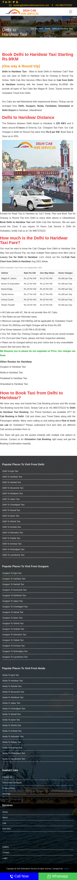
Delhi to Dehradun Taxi (12, 532)
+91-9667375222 (62, 5)
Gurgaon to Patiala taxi (12, 640)
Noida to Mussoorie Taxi (13, 692)
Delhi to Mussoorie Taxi (12, 488)
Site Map (6, 794)
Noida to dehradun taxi (13, 736)
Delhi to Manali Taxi (11, 510)
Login (4, 858)
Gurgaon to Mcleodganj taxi (15, 651)
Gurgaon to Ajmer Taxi (12, 618)
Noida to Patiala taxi (11, 742)
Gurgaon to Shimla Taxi (12, 623)
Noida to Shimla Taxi (11, 725)
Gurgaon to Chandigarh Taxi (15, 606)
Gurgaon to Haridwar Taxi (13, 579)
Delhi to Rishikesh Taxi (12, 493)
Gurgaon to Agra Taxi (11, 573)
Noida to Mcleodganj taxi (13, 753)
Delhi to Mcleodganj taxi (13, 549)
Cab (4, 823)
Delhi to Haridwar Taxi (62, 28)
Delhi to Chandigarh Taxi (13, 505)
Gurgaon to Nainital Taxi (13, 584)
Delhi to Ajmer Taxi (10, 516)
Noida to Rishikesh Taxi (12, 697)
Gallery (5, 847)
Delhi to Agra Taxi (10, 471)
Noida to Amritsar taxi (12, 748)
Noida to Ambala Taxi (11, 731)
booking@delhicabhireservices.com (29, 5)
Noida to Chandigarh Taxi (13, 708)
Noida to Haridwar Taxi (12, 681)
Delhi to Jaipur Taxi (11, 499)
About (5, 817)
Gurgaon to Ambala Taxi (13, 629)
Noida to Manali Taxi (11, 714)
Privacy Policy (8, 788)
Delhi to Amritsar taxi (11, 544)
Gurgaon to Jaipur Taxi (12, 601)
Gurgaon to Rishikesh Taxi (14, 595)
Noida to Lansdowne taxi (13, 759)
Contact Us (7, 777)
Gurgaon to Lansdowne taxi (15, 657)
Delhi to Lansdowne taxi (13, 555)
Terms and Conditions (12, 782)
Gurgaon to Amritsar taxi (13, 646)
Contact (5, 852)
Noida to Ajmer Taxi (11, 720)
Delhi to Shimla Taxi (11, 521)
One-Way (6, 829)
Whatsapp (57, 876)
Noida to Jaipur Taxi (11, 703)
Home (47, 28)
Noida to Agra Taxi (10, 675)
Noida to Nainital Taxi (11, 686)
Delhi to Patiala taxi (11, 538)
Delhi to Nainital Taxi (11, 482)
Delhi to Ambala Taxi (11, 527)
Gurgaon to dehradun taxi (14, 634)
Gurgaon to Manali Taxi (12, 612)
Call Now (19, 876)
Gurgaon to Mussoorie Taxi (14, 590)
